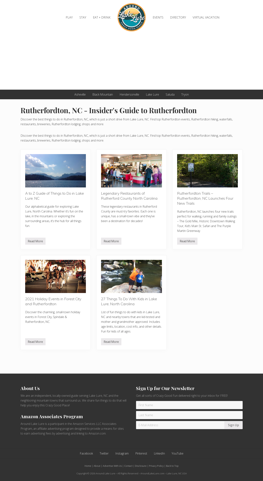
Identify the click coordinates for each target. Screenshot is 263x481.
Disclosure (141, 465)
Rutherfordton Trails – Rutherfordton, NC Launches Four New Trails (205, 198)
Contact (128, 465)
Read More (35, 242)
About (97, 465)
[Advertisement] (131, 62)
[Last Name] (189, 415)
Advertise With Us (112, 465)
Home (88, 465)
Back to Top (172, 465)
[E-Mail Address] (180, 425)
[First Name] (189, 405)
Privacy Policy (156, 465)
